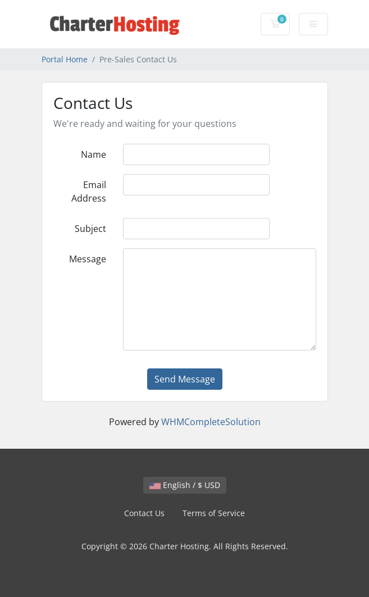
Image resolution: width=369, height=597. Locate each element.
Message (87, 259)
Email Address (88, 191)
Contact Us (144, 513)
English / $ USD (184, 485)
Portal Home (65, 59)
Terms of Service (214, 513)
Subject (90, 228)
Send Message (184, 379)
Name (93, 154)
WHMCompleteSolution (211, 422)
